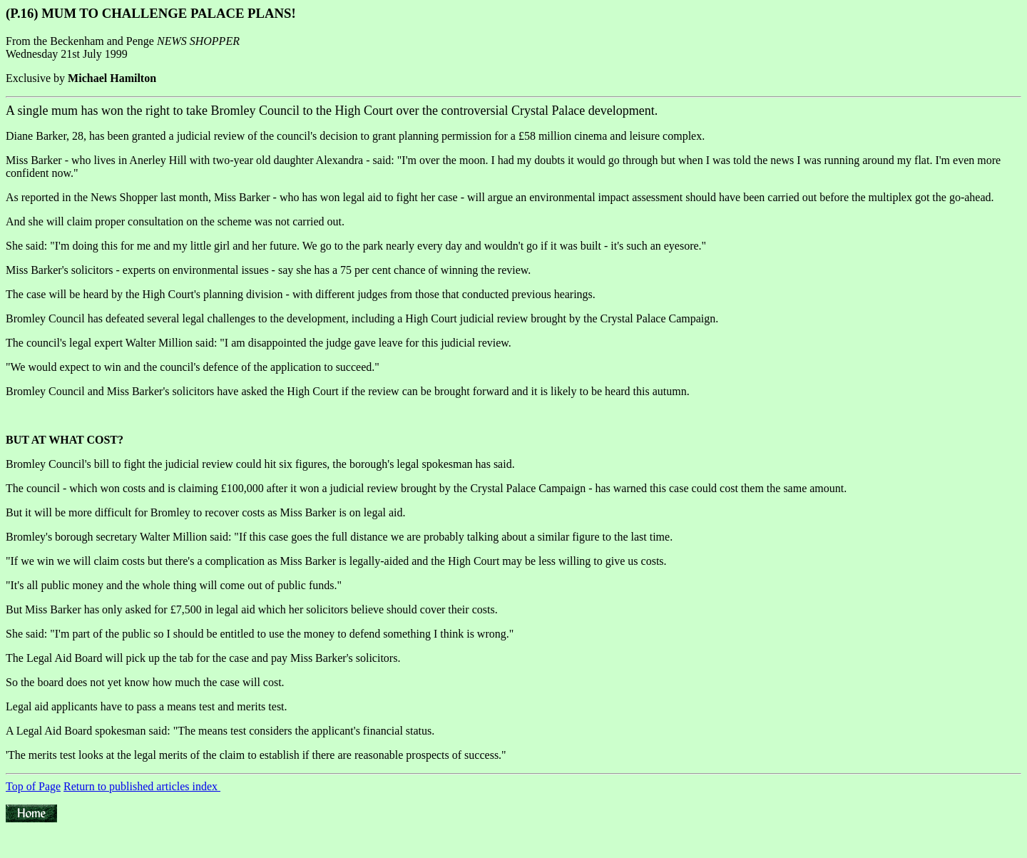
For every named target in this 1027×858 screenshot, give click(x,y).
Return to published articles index (141, 786)
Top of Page (33, 786)
